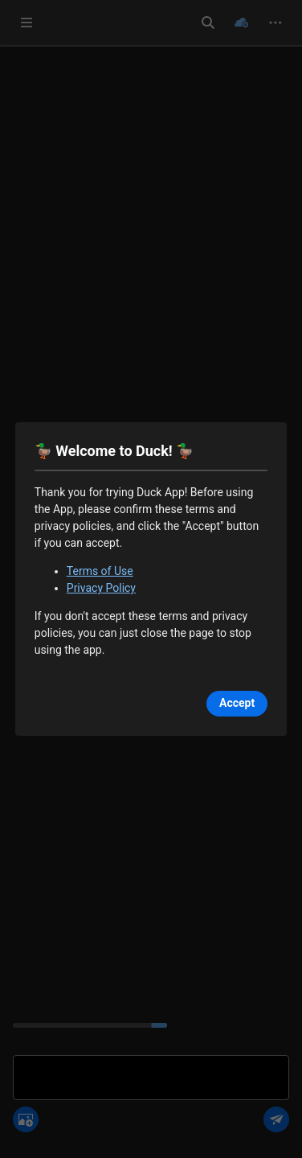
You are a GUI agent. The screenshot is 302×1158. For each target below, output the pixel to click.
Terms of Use (100, 571)
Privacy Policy (101, 587)
